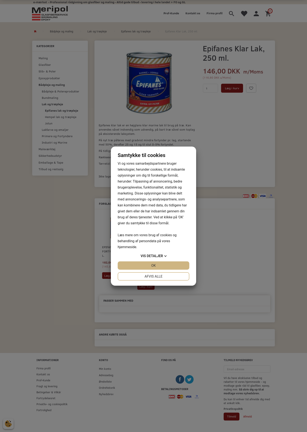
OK (153, 266)
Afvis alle (153, 276)
